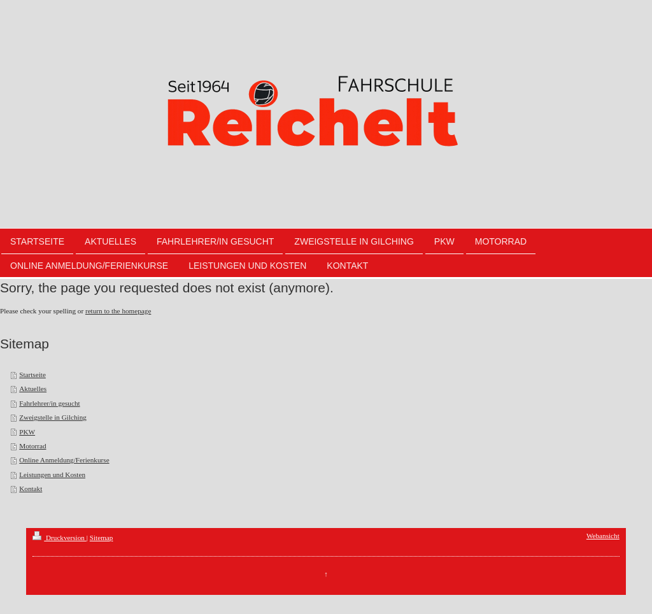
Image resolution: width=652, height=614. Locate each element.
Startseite (32, 374)
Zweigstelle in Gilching (53, 417)
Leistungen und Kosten (52, 474)
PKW (27, 432)
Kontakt (30, 488)
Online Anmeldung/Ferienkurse (64, 460)
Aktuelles (32, 388)
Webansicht (603, 535)
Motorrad (32, 446)
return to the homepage (118, 311)
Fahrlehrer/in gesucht (49, 403)
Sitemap (101, 537)
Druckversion (59, 537)
